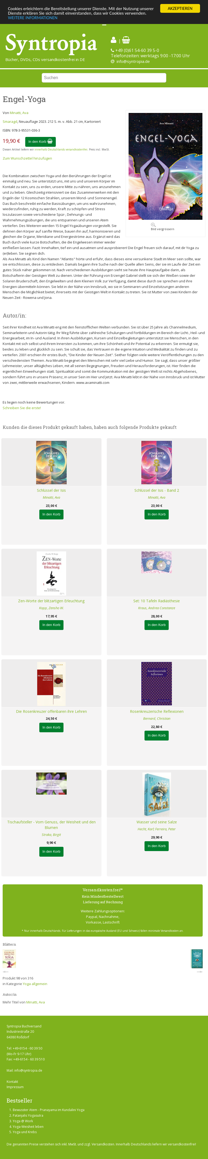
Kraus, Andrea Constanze (156, 607)
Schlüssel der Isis (51, 490)
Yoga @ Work (23, 1121)
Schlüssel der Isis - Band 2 (156, 490)
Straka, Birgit (51, 834)
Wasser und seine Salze (157, 821)
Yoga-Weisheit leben (28, 1126)
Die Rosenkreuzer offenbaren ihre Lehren (51, 711)
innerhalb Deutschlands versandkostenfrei (61, 149)
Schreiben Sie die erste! (22, 407)
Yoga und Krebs (25, 1132)
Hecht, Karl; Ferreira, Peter (157, 829)
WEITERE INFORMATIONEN (32, 18)
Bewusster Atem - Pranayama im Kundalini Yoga (48, 1110)
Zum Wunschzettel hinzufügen (27, 158)
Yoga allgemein (35, 983)
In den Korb (40, 142)
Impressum (15, 1087)
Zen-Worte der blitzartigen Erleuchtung (51, 600)
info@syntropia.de (133, 61)
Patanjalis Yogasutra (28, 1115)
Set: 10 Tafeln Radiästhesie (156, 600)
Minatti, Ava (19, 112)
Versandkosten (103, 1144)
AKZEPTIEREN (180, 8)
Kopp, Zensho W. (51, 607)
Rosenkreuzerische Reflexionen (157, 711)
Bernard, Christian (156, 718)
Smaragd (10, 121)
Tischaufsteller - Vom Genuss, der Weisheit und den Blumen (51, 824)
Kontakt (12, 1081)
